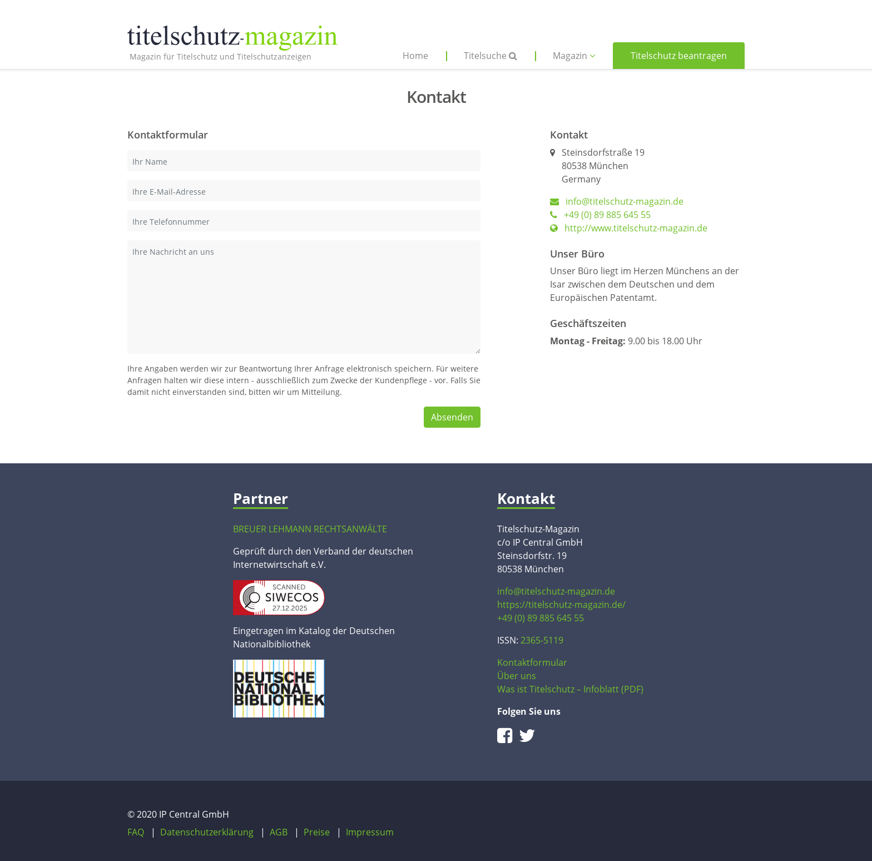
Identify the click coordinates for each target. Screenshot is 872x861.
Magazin (574, 56)
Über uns (516, 676)
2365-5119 (542, 640)
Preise (317, 832)
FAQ (135, 832)
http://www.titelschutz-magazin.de (628, 228)
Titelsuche (490, 56)
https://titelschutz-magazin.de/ (561, 604)
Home (415, 56)
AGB (279, 832)
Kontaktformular (532, 662)
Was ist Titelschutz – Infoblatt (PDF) (570, 689)
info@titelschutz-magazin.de (624, 201)
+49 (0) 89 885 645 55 (600, 215)
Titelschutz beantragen (679, 56)
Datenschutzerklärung (207, 832)
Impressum (370, 832)
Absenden (452, 417)
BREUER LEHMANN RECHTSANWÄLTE (310, 529)
